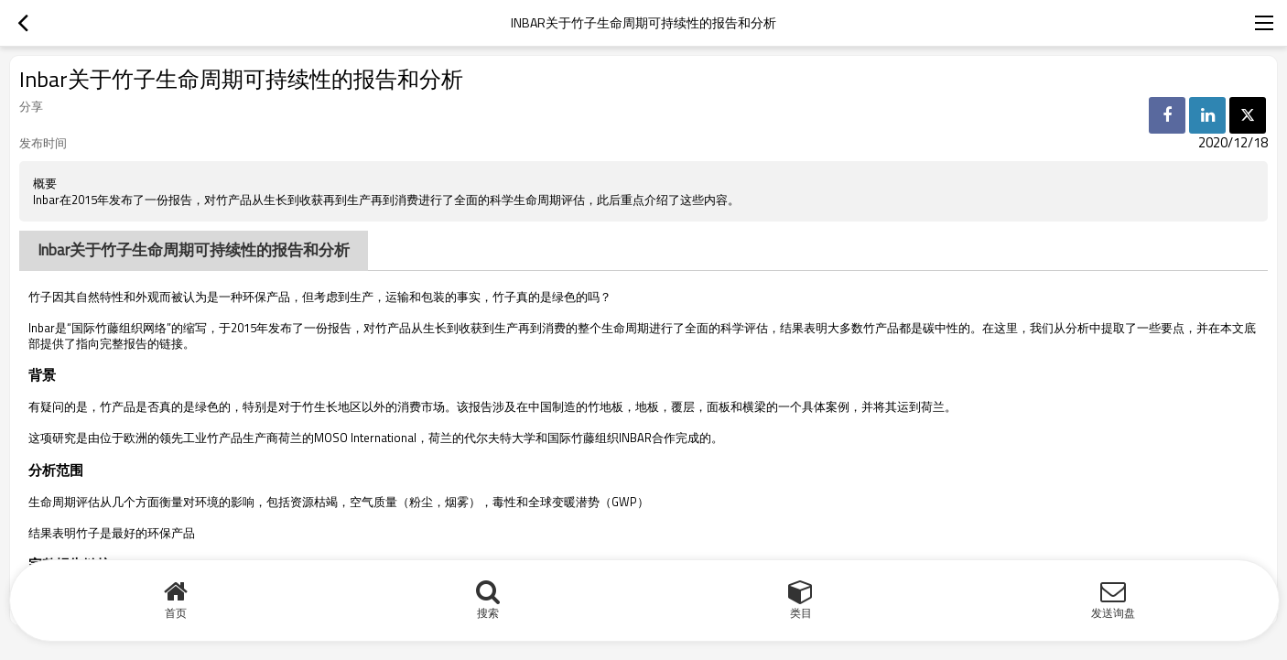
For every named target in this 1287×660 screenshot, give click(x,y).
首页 (176, 613)
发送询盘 (1113, 613)
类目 (801, 613)
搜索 (488, 613)
